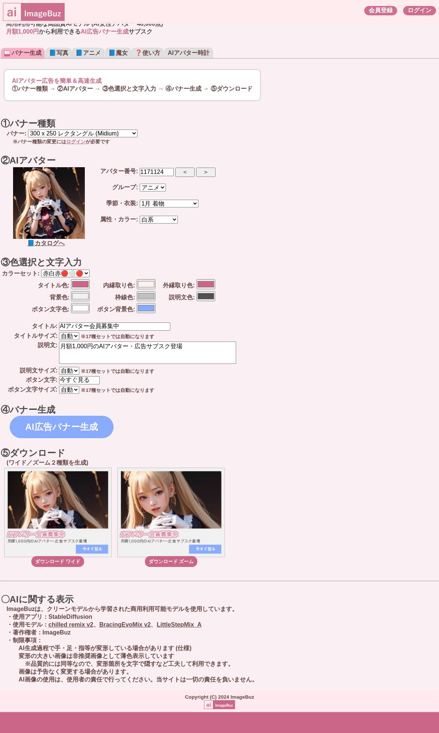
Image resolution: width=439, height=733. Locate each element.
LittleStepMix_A (179, 624)
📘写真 (58, 53)
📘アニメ (88, 53)
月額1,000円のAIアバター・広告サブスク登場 (147, 352)
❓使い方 (147, 53)
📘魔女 (118, 53)
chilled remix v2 (71, 624)
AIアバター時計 (189, 53)
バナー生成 (22, 53)
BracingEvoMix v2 (125, 624)
